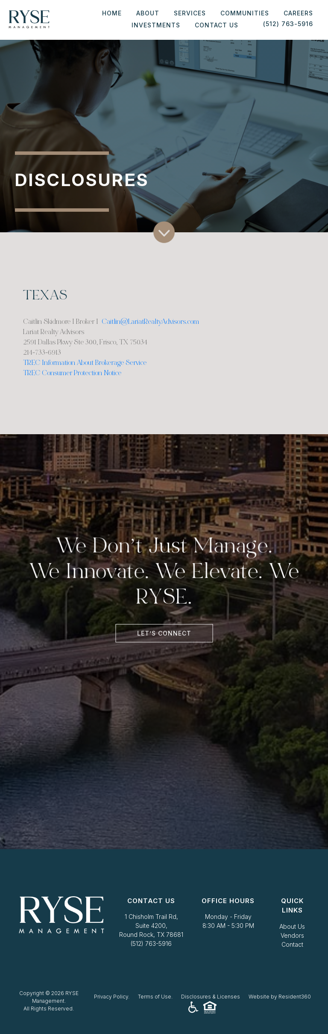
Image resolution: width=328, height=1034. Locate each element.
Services (190, 13)
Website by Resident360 (280, 996)
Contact (292, 944)
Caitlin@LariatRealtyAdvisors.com (150, 327)
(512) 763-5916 (151, 943)
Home (112, 13)
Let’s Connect (164, 631)
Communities (244, 13)
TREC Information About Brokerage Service (84, 368)
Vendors (292, 935)
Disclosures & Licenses (210, 996)
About (147, 13)
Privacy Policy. (111, 996)
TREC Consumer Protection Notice (72, 378)
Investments (156, 25)
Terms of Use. (155, 996)
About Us (292, 926)
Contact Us (216, 25)
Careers (298, 13)
